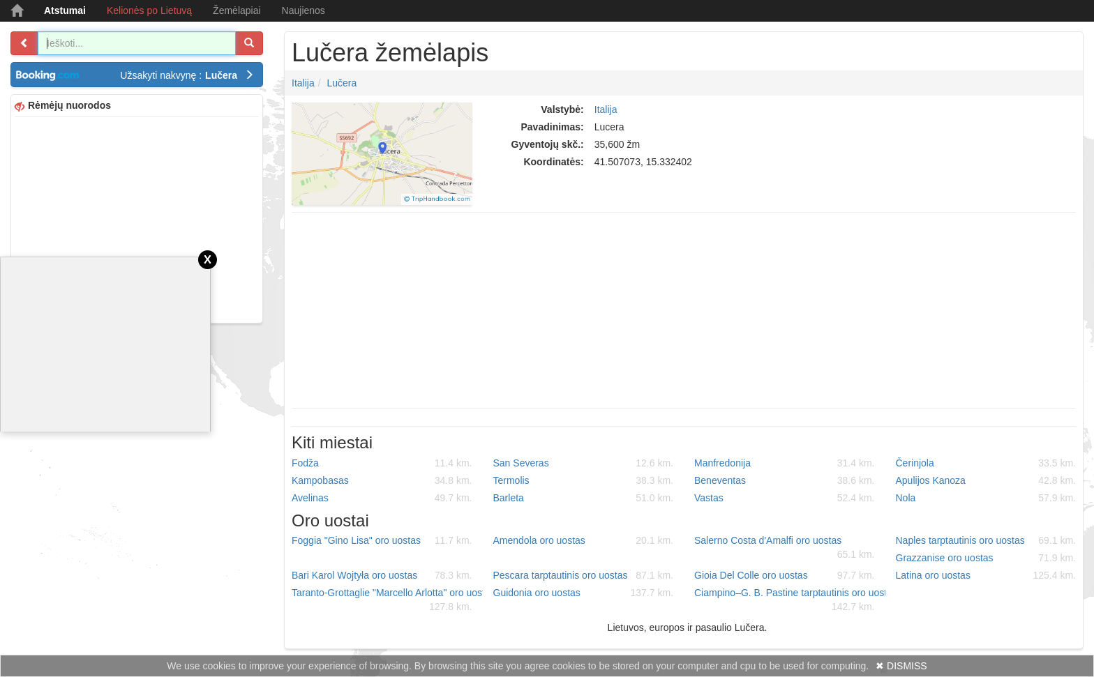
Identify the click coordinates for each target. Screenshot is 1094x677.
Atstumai (65, 10)
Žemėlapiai (236, 10)
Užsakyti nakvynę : (187, 75)
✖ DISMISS (901, 665)
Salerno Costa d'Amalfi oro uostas (784, 548)
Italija (303, 83)
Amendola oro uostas (583, 540)
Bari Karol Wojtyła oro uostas (382, 575)
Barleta (583, 498)
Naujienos (303, 10)
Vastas (784, 498)
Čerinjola (986, 463)
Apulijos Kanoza (986, 480)
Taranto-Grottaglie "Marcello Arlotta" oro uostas (387, 600)
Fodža (382, 463)
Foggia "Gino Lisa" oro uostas (382, 540)
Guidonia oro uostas (583, 593)
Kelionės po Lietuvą (149, 10)
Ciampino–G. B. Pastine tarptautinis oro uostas (789, 600)
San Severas (583, 463)
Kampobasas (382, 480)
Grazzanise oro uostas (986, 558)
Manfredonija (784, 463)
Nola (986, 498)
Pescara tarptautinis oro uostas (583, 575)
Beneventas (784, 480)
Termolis (583, 480)
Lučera (342, 83)
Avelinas (382, 498)
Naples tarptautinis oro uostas (986, 540)
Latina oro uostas (986, 575)
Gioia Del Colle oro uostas (784, 575)
